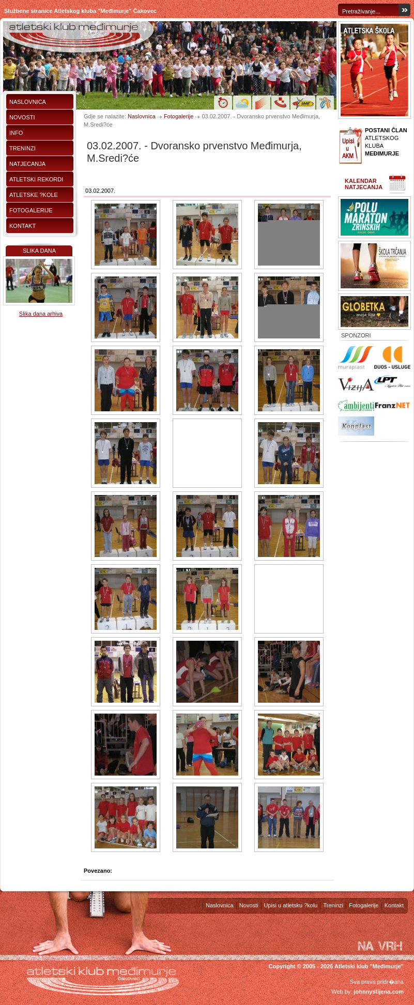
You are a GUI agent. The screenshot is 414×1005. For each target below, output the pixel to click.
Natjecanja (27, 164)
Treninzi (22, 148)
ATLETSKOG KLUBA (386, 142)
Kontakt (22, 226)
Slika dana (39, 251)
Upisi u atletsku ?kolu (291, 905)
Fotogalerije (31, 210)
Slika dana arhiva (41, 314)
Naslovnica (27, 102)
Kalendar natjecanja (363, 184)
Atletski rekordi (36, 179)
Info (16, 133)
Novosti (22, 117)
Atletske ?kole (33, 195)
